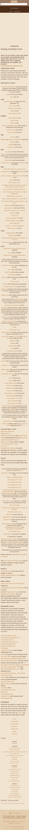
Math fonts (4, 692)
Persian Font (14, 215)
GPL (15, 235)
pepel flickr (9, 514)
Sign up (2, 1)
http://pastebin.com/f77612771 (13, 527)
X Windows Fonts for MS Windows (12, 588)
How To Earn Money (14, 777)
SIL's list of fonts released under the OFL (14, 189)
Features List (14, 779)
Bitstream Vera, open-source (14, 196)
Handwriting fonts (6, 698)
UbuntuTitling (18, 139)
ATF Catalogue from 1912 (14, 479)
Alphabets (3, 493)
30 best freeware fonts (8, 644)
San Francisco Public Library (13, 560)
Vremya (10, 380)
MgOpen (3, 307)
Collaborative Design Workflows (14, 797)
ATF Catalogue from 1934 (14, 485)
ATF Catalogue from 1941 (14, 487)
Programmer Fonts (12, 592)
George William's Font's (13, 398)
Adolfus (10, 378)
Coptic (3, 677)
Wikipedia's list (5, 433)
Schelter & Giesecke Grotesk (9, 539)
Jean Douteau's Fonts (13, 403)
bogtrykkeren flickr (7, 517)
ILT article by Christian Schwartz (14, 542)
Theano (10, 252)
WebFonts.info (5, 683)
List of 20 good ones (7, 681)
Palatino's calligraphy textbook (14, 477)
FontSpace (4, 648)
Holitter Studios (10, 395)
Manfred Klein (14, 729)
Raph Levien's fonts (13, 228)
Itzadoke (8, 94)
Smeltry (14, 731)
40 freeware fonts (6, 675)
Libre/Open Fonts (14, 773)
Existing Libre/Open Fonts (14, 795)
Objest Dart (5, 423)
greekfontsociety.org (7, 242)
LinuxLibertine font (9, 208)
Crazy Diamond (14, 724)
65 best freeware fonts (8, 646)
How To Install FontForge (14, 787)
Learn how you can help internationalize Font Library (12, 803)
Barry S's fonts (13, 106)
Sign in (7, 1)
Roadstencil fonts (10, 233)
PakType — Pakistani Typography (14, 225)
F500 (2, 415)
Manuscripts (10, 493)
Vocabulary (14, 767)
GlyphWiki (12, 409)
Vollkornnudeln (14, 120)
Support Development (17, 828)
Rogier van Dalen (6, 317)
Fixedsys (10, 235)
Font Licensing (14, 791)
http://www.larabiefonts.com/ (10, 669)
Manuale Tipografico (7, 523)
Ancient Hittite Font (14, 223)
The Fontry (14, 734)
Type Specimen (7, 519)
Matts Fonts (8, 272)
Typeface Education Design (14, 769)
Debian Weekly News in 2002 (10, 575)
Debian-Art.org (5, 442)
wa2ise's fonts (10, 390)
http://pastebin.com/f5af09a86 (14, 529)
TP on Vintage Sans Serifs (9, 444)
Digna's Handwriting (13, 401)
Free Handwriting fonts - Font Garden (13, 673)
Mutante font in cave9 (13, 108)
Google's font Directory (8, 448)
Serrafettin (8, 151)
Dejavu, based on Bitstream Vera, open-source (14, 198)
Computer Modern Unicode (10, 286)
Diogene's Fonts (10, 388)
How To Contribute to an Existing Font (14, 755)
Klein (2, 654)
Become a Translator (14, 763)
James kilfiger (11, 269)
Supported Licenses (14, 761)
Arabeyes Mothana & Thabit (12, 220)
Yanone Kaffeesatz (13, 113)
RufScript (11, 144)
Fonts (10, 11)
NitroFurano (11, 139)
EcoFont (3, 154)
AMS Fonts (13, 123)
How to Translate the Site (14, 748)
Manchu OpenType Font (12, 218)
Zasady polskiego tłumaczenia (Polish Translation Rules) (14, 751)
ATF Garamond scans (14, 531)
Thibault (11, 180)
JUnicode (4, 284)
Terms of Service (15, 823)
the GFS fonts (22, 162)
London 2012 (11, 132)
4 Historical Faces (8, 534)
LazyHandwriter (13, 345)
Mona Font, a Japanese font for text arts (14, 210)
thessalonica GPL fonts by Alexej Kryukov (14, 248)
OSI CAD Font (11, 147)
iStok (11, 97)
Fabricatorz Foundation (17, 826)
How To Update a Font (14, 753)
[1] (2, 353)
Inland (12, 470)
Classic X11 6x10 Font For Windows (13, 583)
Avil (8, 536)
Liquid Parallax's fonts (10, 383)
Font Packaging (14, 789)
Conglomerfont (6, 650)
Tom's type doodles (14, 505)
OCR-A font (13, 213)
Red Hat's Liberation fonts (9, 321)
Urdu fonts (13, 137)
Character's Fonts (6, 365)
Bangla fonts (4, 295)
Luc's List (4, 446)
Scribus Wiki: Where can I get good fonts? (14, 169)
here (23, 205)
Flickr (20, 501)
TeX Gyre (3, 277)
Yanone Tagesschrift (13, 118)
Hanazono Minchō (7, 406)
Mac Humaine (10, 385)
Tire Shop (4, 688)
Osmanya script (14, 281)
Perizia (12, 348)
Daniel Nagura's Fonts (10, 393)
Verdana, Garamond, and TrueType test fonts (13, 176)
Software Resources (14, 785)
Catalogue (7, 821)
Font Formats (14, 757)
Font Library (16, 813)
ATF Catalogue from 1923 (14, 482)
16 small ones (14, 721)
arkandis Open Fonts (14, 329)
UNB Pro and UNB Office (8, 87)
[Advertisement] (14, 30)
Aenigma (3, 361)
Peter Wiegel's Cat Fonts (7, 374)
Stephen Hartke (19, 299)
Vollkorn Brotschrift (7, 332)
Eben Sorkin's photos (8, 501)
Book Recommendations (14, 781)
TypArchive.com (5, 473)
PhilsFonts (14, 726)
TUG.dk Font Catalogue (8, 265)
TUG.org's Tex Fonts (6, 162)
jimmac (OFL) (15, 336)
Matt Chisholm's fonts (14, 182)
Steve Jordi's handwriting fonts (13, 305)
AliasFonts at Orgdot (7, 594)
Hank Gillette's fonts (8, 421)
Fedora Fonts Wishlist (8, 435)
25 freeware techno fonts (9, 642)
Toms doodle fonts (7, 694)
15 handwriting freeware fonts (10, 638)
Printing (18, 493)
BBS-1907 (20, 470)
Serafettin (12, 142)
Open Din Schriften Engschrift (10, 125)
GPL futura (21, 171)
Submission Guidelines (14, 749)
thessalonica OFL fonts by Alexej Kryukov (14, 255)
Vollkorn (12, 111)
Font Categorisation (14, 793)
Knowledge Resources (14, 775)
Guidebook (17, 11)
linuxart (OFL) (5, 336)
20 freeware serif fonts (8, 690)
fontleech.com (5, 696)
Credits (22, 821)
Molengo (12, 343)
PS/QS (14, 327)
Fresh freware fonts (7, 640)
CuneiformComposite (12, 351)
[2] (21, 371)
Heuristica (7, 160)
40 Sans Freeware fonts (9, 635)
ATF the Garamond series (14, 512)
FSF (21, 425)
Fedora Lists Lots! (6, 171)
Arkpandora (4, 289)
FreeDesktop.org (6, 571)
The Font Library (6, 656)
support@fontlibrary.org (12, 66)
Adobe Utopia (8, 205)
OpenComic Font (11, 130)
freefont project (12, 274)
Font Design (14, 759)
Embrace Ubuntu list (7, 431)
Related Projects (14, 771)
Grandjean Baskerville (10, 101)
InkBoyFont (13, 340)
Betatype (3, 139)
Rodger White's (5, 369)
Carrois (20, 713)
